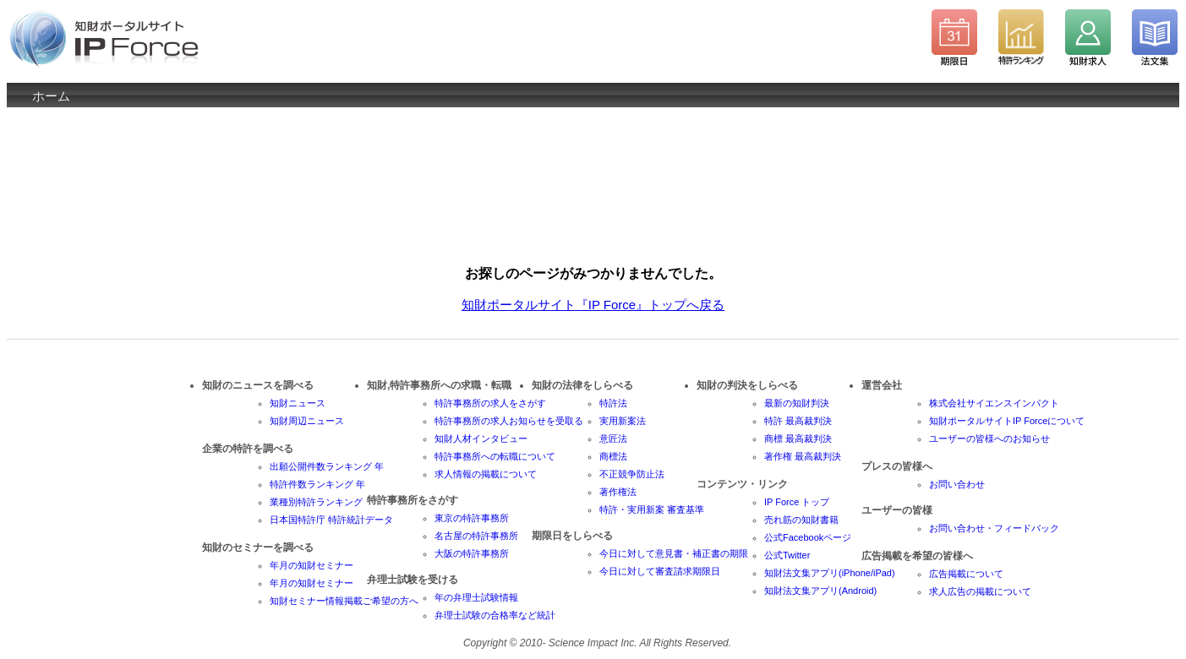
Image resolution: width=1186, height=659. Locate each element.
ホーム (51, 96)
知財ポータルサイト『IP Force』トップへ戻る (593, 304)
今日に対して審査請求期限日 (659, 571)
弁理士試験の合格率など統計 (495, 615)
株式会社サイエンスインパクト (994, 403)
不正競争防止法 (631, 474)
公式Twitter (787, 555)
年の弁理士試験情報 (476, 597)
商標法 (613, 456)
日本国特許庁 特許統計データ (331, 520)
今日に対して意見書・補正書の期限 (673, 553)
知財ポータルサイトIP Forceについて (1007, 421)
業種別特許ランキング (316, 502)
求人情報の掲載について (486, 474)
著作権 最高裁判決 (802, 456)
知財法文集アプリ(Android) (820, 590)
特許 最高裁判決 (798, 421)
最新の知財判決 (796, 403)
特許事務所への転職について (495, 456)
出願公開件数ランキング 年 (327, 466)
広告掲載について (966, 574)
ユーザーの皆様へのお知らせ (989, 438)
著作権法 (618, 492)
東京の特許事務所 (472, 518)
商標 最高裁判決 (798, 438)
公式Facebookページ (807, 537)
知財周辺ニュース (307, 421)
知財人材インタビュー (481, 438)
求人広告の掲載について (980, 591)
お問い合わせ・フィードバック (994, 528)
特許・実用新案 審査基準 (651, 509)
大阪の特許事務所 (472, 553)
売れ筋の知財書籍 (801, 520)
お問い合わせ (957, 484)
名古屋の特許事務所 (476, 536)
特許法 (613, 403)
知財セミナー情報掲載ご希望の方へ (344, 601)
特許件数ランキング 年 (317, 484)
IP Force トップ (796, 502)
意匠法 (613, 438)
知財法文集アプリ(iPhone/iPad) (829, 573)
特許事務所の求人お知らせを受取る (509, 421)
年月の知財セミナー (311, 565)
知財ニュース (297, 403)
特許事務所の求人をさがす (490, 403)
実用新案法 (622, 421)
